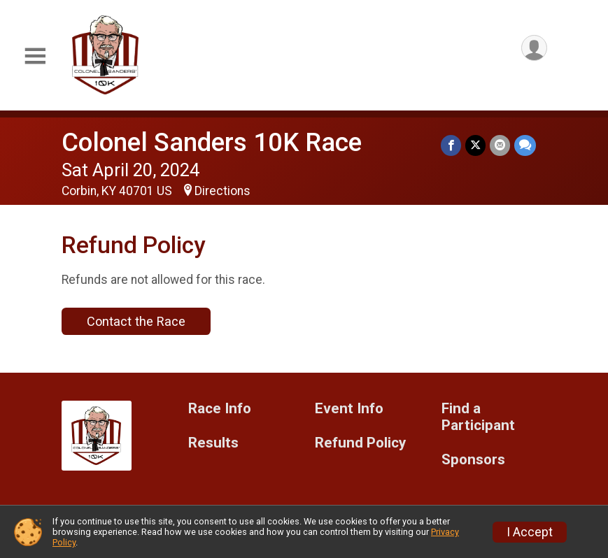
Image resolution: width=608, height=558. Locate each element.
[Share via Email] (500, 145)
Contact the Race (136, 321)
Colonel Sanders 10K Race (212, 142)
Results (213, 443)
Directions (222, 191)
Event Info (349, 409)
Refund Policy (360, 443)
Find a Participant (478, 417)
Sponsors (473, 460)
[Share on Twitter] (475, 145)
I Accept (530, 532)
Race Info (219, 409)
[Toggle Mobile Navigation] (35, 56)
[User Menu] (534, 48)
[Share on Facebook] (451, 145)
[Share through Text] (525, 145)
